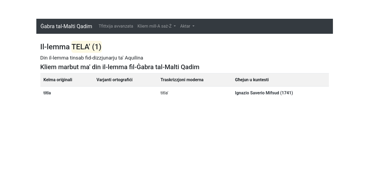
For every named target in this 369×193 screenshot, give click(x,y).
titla (47, 92)
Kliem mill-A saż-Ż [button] (155, 26)
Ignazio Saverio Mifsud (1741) (264, 92)
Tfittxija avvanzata (116, 26)
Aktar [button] (185, 26)
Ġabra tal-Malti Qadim (66, 26)
